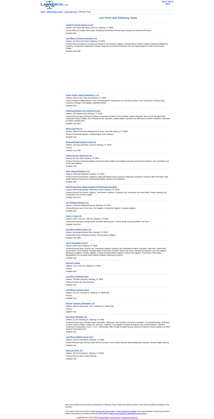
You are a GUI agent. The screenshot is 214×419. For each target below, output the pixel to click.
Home (43, 12)
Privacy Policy (103, 418)
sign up (171, 1)
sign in (164, 1)
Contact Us (125, 418)
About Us (134, 418)
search (167, 4)
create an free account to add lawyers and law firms (128, 414)
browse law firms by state (105, 411)
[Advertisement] (52, 56)
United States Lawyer (55, 12)
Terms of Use (115, 418)
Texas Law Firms (71, 12)
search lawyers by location (127, 411)
